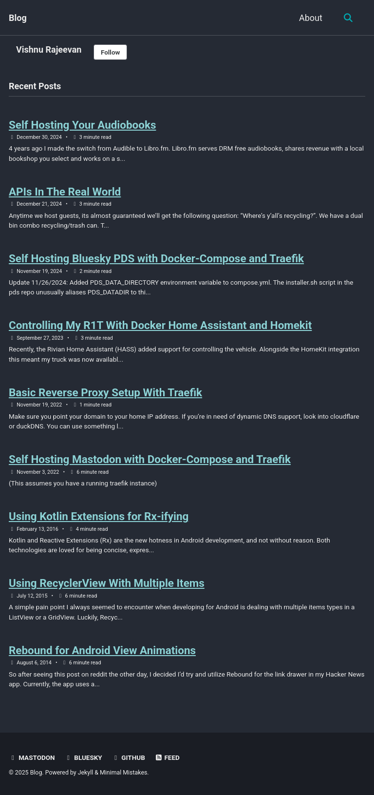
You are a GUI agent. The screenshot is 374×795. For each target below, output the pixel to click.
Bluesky (83, 757)
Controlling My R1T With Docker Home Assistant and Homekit (161, 325)
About (310, 18)
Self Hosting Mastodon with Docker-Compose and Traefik (150, 459)
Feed (167, 757)
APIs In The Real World (65, 191)
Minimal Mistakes (123, 772)
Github (128, 757)
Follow (110, 52)
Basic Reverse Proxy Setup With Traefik (106, 392)
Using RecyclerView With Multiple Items (107, 583)
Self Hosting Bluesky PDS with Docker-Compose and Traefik (157, 258)
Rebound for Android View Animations (102, 650)
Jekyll (86, 772)
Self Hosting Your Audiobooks (82, 124)
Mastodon (32, 757)
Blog (18, 18)
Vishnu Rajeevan (48, 49)
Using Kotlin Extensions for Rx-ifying (99, 516)
